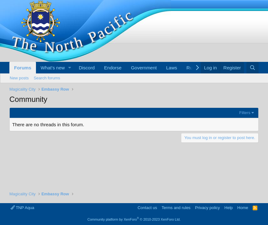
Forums (22, 67)
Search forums (47, 78)
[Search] (252, 67)
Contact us (147, 207)
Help (229, 207)
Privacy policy (207, 207)
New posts (19, 78)
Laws (171, 67)
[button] (69, 67)
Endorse (113, 67)
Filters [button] (244, 112)
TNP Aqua (22, 207)
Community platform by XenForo (134, 219)
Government (144, 67)
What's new (53, 67)
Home (242, 207)
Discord (87, 67)
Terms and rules (176, 207)
